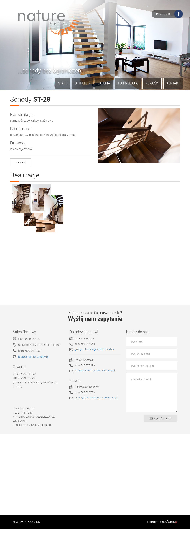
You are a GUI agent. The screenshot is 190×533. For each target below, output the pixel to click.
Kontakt (173, 83)
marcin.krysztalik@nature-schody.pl (95, 374)
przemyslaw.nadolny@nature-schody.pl (97, 401)
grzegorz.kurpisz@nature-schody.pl (94, 352)
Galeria (104, 83)
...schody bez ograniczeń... (51, 71)
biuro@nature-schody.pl (33, 360)
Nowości (152, 83)
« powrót (20, 162)
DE (170, 14)
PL (157, 14)
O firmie (82, 83)
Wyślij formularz (161, 422)
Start (62, 83)
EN (163, 14)
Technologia (128, 83)
